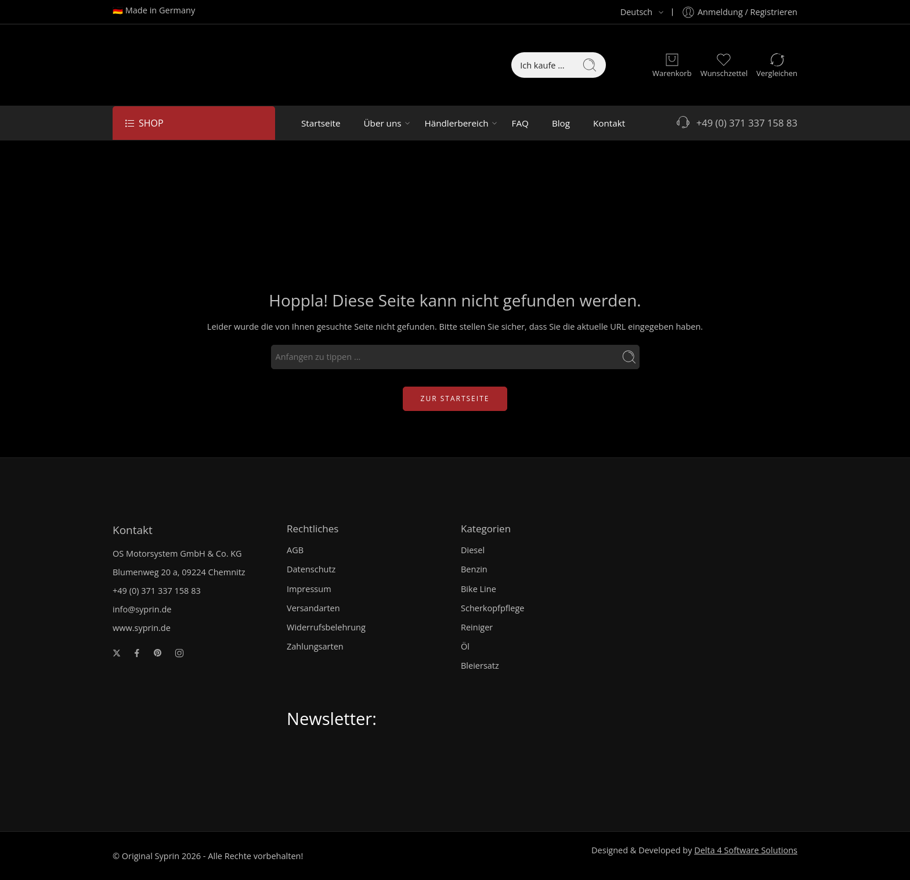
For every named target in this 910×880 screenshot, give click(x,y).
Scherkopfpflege (493, 608)
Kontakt (609, 123)
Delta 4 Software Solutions (745, 850)
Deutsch (629, 11)
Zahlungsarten (315, 646)
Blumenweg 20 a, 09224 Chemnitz (179, 572)
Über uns (382, 123)
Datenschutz (311, 569)
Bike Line (478, 588)
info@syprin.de (142, 609)
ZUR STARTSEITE (455, 398)
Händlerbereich (457, 123)
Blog (561, 123)
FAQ (520, 123)
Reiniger (477, 627)
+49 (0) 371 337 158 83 (736, 123)
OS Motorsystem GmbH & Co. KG (177, 553)
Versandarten (313, 608)
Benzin (474, 569)
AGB (295, 550)
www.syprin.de (142, 627)
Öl (465, 646)
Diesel (473, 550)
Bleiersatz (480, 665)
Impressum (309, 588)
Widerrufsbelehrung (326, 627)
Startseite (320, 123)
